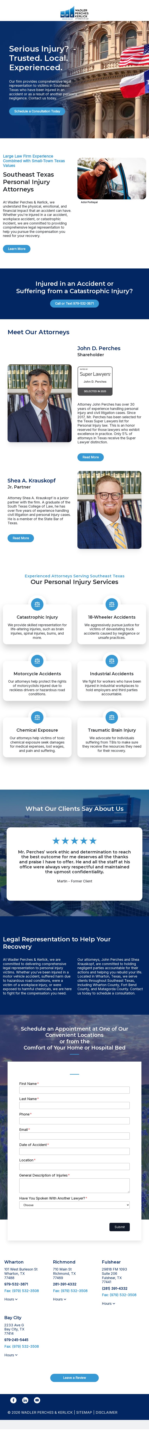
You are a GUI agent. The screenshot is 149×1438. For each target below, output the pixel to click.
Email (23, 1138)
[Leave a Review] (74, 1387)
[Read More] (90, 457)
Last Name (28, 1108)
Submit (119, 1235)
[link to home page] (75, 12)
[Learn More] (16, 249)
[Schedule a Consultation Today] (37, 111)
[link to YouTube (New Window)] (37, 1409)
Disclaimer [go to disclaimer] (106, 1421)
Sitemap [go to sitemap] (84, 1421)
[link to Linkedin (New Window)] (25, 1409)
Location (26, 1169)
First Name (28, 1092)
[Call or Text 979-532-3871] (74, 304)
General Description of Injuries (43, 1184)
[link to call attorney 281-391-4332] (64, 1293)
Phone (24, 1123)
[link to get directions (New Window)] (25, 1282)
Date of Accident (33, 1153)
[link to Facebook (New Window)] (13, 1409)
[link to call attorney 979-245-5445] (16, 1349)
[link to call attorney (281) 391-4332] (114, 1297)
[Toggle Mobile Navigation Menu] (141, 12)
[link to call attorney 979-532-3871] (7, 12)
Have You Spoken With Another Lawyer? (52, 1207)
